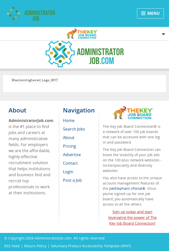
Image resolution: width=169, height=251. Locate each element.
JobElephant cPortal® (127, 188)
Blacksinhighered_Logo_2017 (35, 80)
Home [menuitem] (69, 120)
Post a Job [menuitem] (72, 180)
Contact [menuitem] (70, 163)
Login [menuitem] (68, 171)
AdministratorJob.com (53, 238)
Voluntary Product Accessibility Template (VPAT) (91, 245)
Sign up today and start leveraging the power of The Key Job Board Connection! (132, 217)
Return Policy (35, 245)
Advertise (72, 154)
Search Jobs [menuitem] (74, 129)
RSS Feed (12, 245)
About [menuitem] (69, 137)
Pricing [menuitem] (69, 146)
